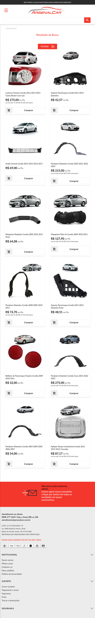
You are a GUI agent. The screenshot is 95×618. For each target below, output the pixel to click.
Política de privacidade (12, 574)
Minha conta (7, 563)
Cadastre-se (7, 567)
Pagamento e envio (10, 590)
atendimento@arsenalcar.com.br (16, 520)
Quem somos (7, 560)
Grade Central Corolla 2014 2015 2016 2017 (24, 164)
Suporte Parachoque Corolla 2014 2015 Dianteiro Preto (67, 306)
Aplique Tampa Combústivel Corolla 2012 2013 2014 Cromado (68, 447)
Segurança (6, 593)
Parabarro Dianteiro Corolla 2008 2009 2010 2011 (24, 306)
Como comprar (8, 586)
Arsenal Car (11, 28)
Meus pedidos (8, 570)
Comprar (28, 110)
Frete (4, 597)
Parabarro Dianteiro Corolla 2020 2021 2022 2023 (69, 165)
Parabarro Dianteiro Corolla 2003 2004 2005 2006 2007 (24, 447)
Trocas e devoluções (11, 600)
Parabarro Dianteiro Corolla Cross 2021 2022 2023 (69, 377)
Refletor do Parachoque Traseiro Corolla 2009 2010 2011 (24, 377)
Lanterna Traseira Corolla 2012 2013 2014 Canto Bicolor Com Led (22, 94)
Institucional (9, 554)
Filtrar (47, 46)
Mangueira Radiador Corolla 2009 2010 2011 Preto (24, 235)
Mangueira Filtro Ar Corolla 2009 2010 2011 (69, 234)
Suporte (6, 581)
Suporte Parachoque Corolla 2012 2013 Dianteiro (67, 94)
